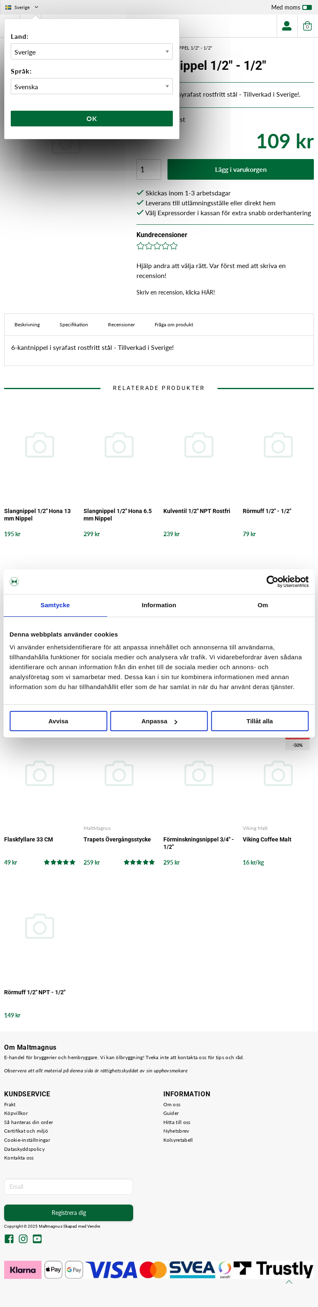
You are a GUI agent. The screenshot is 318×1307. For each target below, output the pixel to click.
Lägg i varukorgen (241, 169)
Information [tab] (159, 604)
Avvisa (58, 721)
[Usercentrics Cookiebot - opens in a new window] (272, 581)
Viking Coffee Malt (267, 839)
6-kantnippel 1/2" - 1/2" (185, 47)
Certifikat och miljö (26, 1131)
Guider (171, 1113)
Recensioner (121, 324)
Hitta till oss (177, 1122)
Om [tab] (263, 604)
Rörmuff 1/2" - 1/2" (267, 511)
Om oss (172, 1104)
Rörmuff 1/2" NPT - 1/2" (34, 992)
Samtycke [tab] (55, 604)
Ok (91, 118)
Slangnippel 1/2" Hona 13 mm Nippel (37, 515)
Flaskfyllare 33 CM (28, 839)
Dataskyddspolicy (24, 1149)
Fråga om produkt (174, 324)
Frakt (10, 1104)
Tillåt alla (259, 721)
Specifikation (74, 324)
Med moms (291, 9)
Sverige (22, 7)
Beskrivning (27, 324)
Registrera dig (69, 1212)
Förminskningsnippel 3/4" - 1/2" (198, 843)
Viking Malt (255, 828)
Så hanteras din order (28, 1122)
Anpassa (159, 721)
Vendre (93, 1226)
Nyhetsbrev (176, 1131)
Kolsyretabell (178, 1140)
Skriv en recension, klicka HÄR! (175, 292)
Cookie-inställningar (27, 1140)
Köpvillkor (16, 1113)
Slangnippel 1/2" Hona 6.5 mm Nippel (118, 515)
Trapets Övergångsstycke (117, 839)
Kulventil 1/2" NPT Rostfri (196, 511)
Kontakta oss (19, 1158)
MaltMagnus (97, 828)
